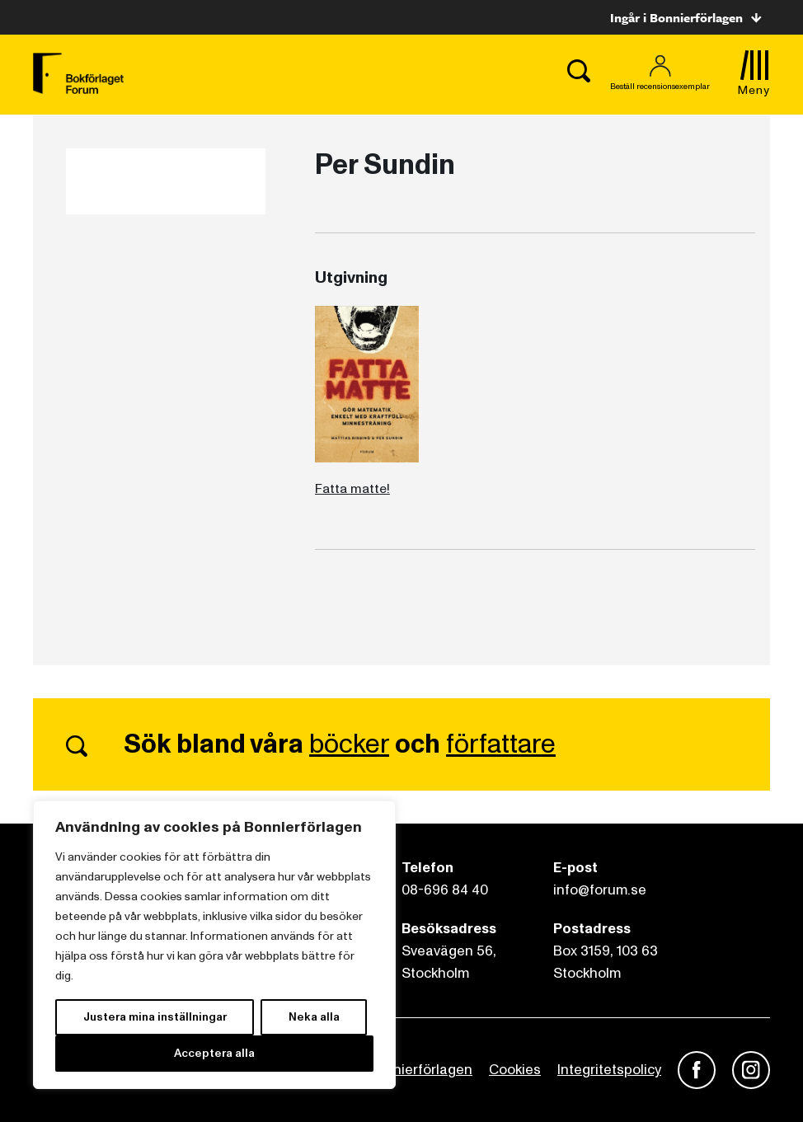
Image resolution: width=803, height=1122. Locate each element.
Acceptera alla (214, 1053)
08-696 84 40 (445, 889)
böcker (349, 744)
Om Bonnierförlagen (407, 1069)
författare (501, 744)
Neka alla (314, 1017)
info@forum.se (599, 889)
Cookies (515, 1069)
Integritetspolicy (609, 1069)
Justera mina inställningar (155, 1017)
